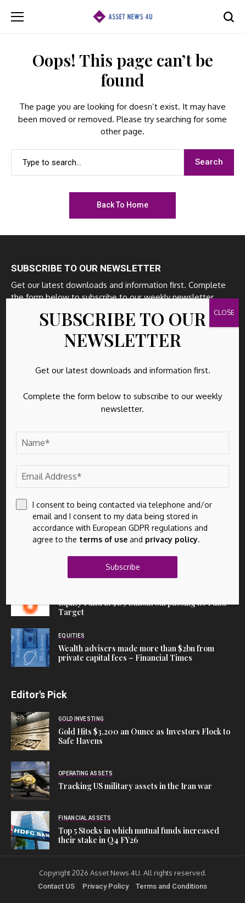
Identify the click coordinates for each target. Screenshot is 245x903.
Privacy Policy (105, 886)
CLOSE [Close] (224, 312)
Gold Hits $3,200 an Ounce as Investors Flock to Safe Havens (144, 736)
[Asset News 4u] (122, 16)
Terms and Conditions (171, 886)
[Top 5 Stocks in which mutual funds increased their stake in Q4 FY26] (30, 830)
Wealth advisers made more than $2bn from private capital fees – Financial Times (136, 653)
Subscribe (122, 567)
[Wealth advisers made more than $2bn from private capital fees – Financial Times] (30, 647)
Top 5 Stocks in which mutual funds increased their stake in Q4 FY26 (138, 835)
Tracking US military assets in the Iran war (135, 786)
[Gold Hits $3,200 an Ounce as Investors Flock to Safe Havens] (30, 731)
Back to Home (122, 204)
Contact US (56, 886)
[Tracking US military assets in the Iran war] (30, 780)
